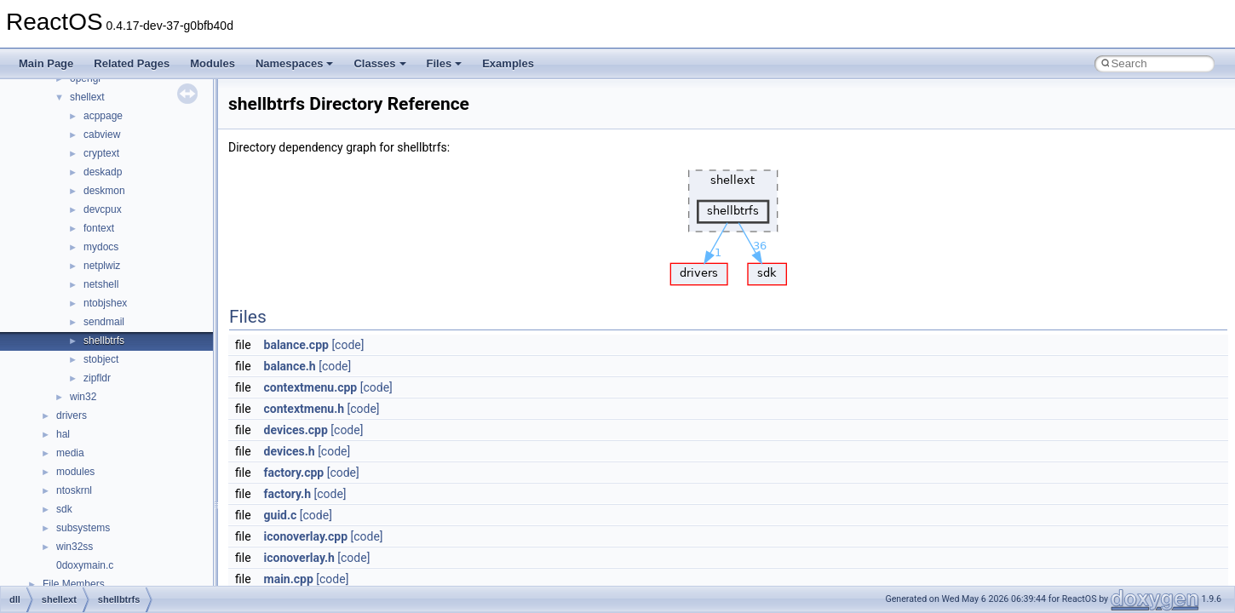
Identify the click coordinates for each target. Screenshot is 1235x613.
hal (63, 434)
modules (75, 472)
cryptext (101, 153)
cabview (101, 134)
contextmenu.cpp (311, 387)
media (70, 453)
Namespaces (295, 63)
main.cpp (288, 579)
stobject (100, 359)
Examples (508, 63)
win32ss (74, 547)
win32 (83, 397)
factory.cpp (294, 472)
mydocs (100, 247)
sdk (64, 509)
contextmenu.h (304, 408)
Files (444, 63)
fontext (98, 228)
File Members (74, 584)
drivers (71, 415)
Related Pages (131, 63)
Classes (379, 63)
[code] (347, 345)
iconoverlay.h (299, 557)
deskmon (104, 191)
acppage (103, 116)
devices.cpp (296, 430)
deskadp (102, 172)
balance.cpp (296, 345)
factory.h (287, 494)
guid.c (280, 515)
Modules (212, 63)
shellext (87, 97)
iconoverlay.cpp (306, 536)
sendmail (103, 322)
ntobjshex (105, 303)
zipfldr (97, 378)
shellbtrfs (103, 341)
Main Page (46, 63)
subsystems (83, 528)
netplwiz (101, 266)
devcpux (102, 209)
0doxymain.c (84, 565)
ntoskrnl (74, 490)
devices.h (289, 451)
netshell (100, 284)
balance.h (290, 366)
